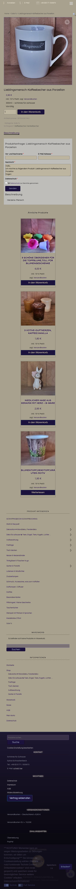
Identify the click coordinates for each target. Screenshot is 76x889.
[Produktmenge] (10, 111)
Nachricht (10, 162)
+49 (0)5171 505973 (46, 3)
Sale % (17, 123)
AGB (8, 710)
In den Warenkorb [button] (38, 282)
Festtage (10, 545)
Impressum (11, 785)
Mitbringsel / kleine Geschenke (18, 602)
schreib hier (17, 769)
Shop (8, 670)
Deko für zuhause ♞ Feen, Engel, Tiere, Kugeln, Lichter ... (28, 535)
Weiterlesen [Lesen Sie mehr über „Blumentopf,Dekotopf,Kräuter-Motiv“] (38, 492)
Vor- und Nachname (14, 154)
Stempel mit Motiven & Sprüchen (19, 613)
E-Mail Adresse (45, 154)
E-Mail (24, 3)
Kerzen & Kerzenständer (15, 555)
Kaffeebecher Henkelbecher (27, 126)
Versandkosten (30, 99)
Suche (15, 742)
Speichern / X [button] (51, 866)
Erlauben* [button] (65, 867)
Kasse (8, 705)
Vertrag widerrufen (19, 798)
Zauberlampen (12, 576)
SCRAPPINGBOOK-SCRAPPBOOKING (21, 519)
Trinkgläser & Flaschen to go (17, 561)
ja (7, 183)
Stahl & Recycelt (12, 524)
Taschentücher (12, 608)
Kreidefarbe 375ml (13, 618)
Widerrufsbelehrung (15, 792)
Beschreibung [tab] (11, 133)
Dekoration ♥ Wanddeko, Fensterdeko (21, 529)
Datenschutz (11, 179)
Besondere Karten (13, 597)
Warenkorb (10, 700)
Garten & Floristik (13, 566)
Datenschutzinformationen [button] (17, 881)
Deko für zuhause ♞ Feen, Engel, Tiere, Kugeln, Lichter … (30, 678)
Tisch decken (11, 550)
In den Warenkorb (31, 112)
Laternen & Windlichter (15, 571)
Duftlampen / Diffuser (14, 587)
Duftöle (9, 592)
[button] (67, 22)
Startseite (10, 665)
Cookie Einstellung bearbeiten (20, 748)
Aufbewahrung (12, 540)
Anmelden (8, 3)
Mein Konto (10, 715)
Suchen (16, 649)
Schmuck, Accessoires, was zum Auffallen (23, 582)
